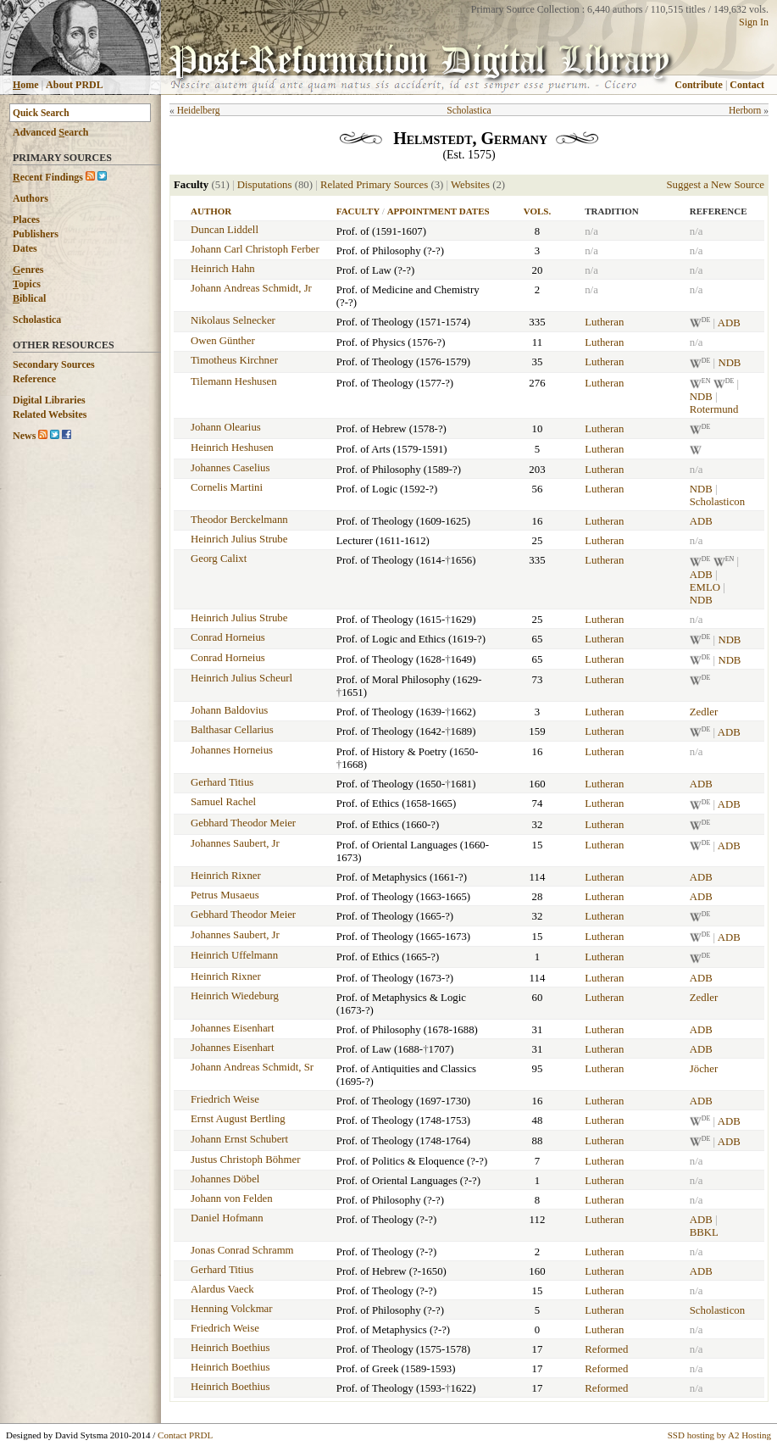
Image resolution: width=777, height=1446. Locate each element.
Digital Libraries (49, 400)
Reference (34, 379)
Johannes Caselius (230, 468)
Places (26, 219)
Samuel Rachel (223, 802)
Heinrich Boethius (230, 1348)
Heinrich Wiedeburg (235, 996)
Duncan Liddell (224, 230)
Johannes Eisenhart (232, 1028)
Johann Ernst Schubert (239, 1139)
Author (211, 211)
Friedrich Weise (225, 1099)
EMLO (705, 587)
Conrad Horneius (228, 637)
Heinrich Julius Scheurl (241, 678)
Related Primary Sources (374, 185)
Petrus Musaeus (225, 895)
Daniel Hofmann (227, 1218)
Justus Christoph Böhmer (245, 1159)
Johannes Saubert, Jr (235, 843)
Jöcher (704, 1069)
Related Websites (49, 414)
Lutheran (604, 322)
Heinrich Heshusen (232, 447)
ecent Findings (48, 177)
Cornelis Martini (227, 487)
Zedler (704, 712)
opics (27, 284)
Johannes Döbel (225, 1179)
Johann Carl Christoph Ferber (255, 249)
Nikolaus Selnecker (233, 320)
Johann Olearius (226, 427)
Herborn (745, 110)
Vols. (537, 211)
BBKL (704, 1232)
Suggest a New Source (715, 185)
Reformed (606, 1349)
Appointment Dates (438, 211)
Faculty (358, 211)
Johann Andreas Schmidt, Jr (251, 288)
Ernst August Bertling (238, 1119)
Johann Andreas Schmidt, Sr (252, 1067)
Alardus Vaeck (222, 1289)
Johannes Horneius (232, 750)
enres (28, 269)
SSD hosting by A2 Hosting (719, 1435)
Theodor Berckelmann (239, 520)
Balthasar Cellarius (232, 730)
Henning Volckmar (232, 1309)
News (24, 436)
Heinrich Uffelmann (234, 955)
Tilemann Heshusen (234, 381)
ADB (729, 323)
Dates (25, 248)
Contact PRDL (185, 1435)
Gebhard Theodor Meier (243, 823)
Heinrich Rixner (226, 876)
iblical (29, 298)
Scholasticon (717, 502)
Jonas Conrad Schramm (242, 1250)
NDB (729, 364)
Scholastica (37, 319)
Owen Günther (223, 341)
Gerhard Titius (222, 782)
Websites (470, 185)
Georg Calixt (219, 558)
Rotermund (714, 409)
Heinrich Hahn (223, 269)
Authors (30, 198)
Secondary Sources (54, 364)
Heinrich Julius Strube (239, 539)
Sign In (754, 22)
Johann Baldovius (229, 710)
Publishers (35, 234)
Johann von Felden (232, 1198)
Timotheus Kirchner (234, 360)
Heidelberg (198, 110)
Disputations (264, 185)
